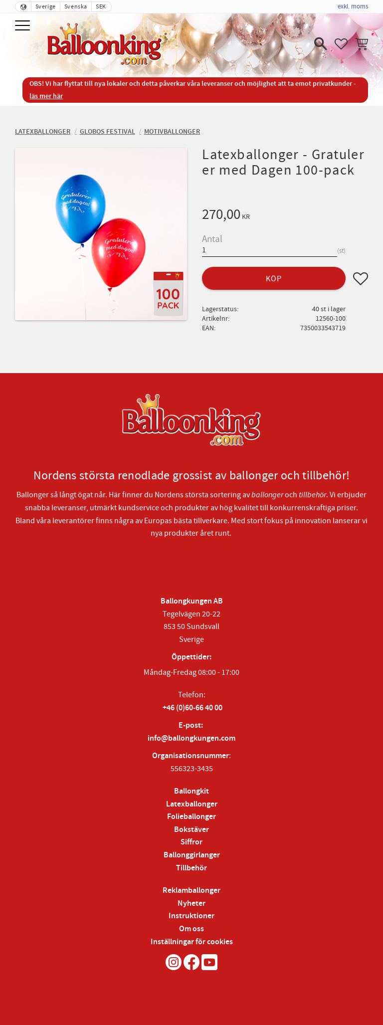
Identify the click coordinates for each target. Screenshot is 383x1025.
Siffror (191, 842)
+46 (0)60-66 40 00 (192, 708)
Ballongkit (191, 791)
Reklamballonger (191, 890)
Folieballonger (191, 817)
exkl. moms (353, 6)
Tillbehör (191, 868)
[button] (23, 26)
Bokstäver (191, 829)
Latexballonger (191, 804)
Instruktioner (191, 916)
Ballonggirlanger (192, 855)
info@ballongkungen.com (191, 738)
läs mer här (46, 96)
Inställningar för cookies (192, 942)
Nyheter (191, 903)
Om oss (191, 929)
